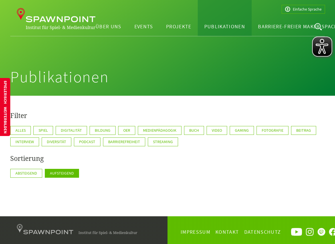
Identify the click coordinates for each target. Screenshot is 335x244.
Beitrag (303, 130)
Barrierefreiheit (124, 141)
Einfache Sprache (303, 9)
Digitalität (71, 130)
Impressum (195, 232)
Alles (20, 130)
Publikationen (224, 26)
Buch (194, 130)
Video (217, 130)
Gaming (242, 130)
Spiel (43, 130)
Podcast (87, 141)
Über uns (109, 26)
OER (126, 130)
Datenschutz (262, 232)
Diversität (56, 141)
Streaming (163, 141)
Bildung (102, 130)
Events (143, 26)
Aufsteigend (62, 173)
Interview (24, 141)
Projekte (178, 26)
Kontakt (227, 232)
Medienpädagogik (159, 130)
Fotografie (272, 130)
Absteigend (26, 173)
